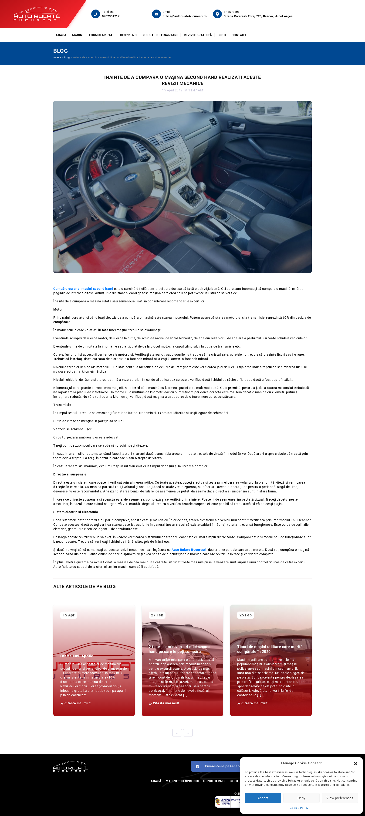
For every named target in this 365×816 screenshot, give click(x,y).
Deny (301, 798)
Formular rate (102, 35)
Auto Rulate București (189, 550)
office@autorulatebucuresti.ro (185, 16)
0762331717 (110, 16)
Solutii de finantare (160, 35)
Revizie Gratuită (198, 35)
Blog (222, 35)
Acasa (61, 35)
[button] (355, 763)
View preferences (339, 798)
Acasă (156, 781)
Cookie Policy (299, 807)
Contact (239, 35)
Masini (77, 35)
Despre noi (129, 35)
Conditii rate (214, 781)
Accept (262, 798)
